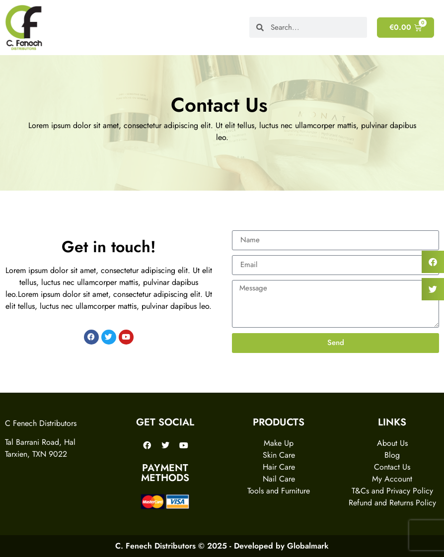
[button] (433, 262)
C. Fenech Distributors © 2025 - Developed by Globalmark (222, 546)
